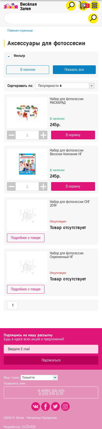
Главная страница (20, 30)
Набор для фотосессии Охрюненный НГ (66, 255)
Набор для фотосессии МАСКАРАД (66, 101)
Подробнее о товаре (25, 238)
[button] (43, 135)
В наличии (27, 70)
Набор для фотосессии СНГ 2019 (70, 203)
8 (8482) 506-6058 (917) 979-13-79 (51, 392)
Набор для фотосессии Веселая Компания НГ (66, 152)
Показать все (74, 70)
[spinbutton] (27, 135)
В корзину (73, 135)
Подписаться (51, 360)
